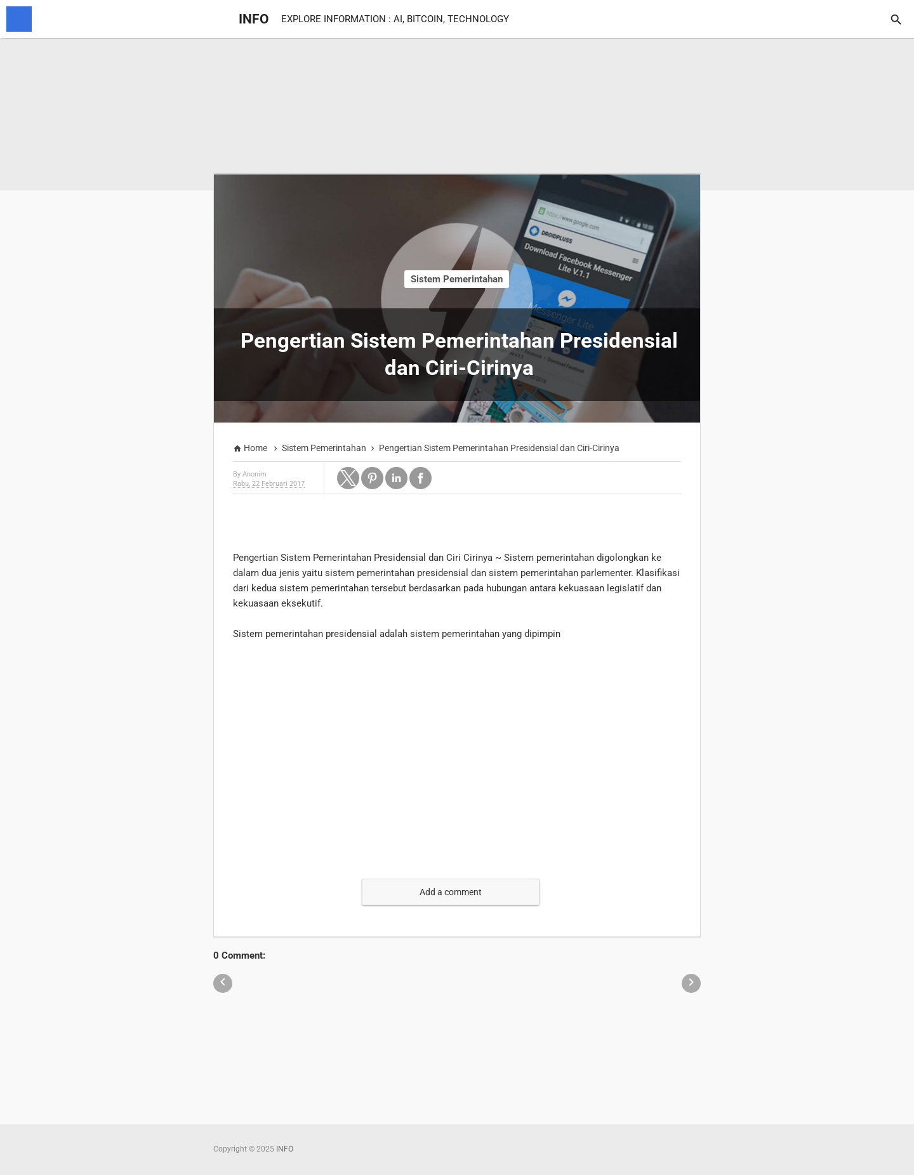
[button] (348, 478)
